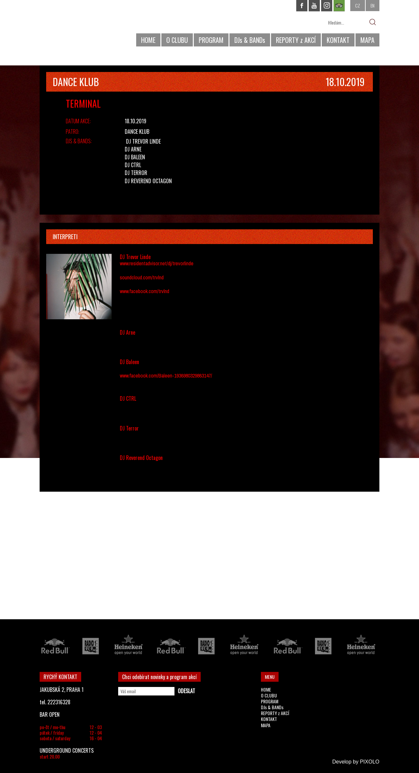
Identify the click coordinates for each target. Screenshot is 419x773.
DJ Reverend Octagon (148, 181)
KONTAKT (338, 40)
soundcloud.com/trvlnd (142, 277)
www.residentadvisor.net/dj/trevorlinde (156, 263)
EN (372, 5)
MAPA (367, 40)
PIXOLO (369, 761)
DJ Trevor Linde (143, 141)
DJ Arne (133, 149)
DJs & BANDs (249, 40)
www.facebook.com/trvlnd (144, 291)
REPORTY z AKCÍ (296, 40)
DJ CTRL (133, 165)
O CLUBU (177, 40)
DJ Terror (136, 173)
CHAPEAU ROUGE (75, 26)
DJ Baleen (135, 157)
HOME (148, 40)
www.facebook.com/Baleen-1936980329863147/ (166, 375)
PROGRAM (211, 40)
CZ (357, 5)
